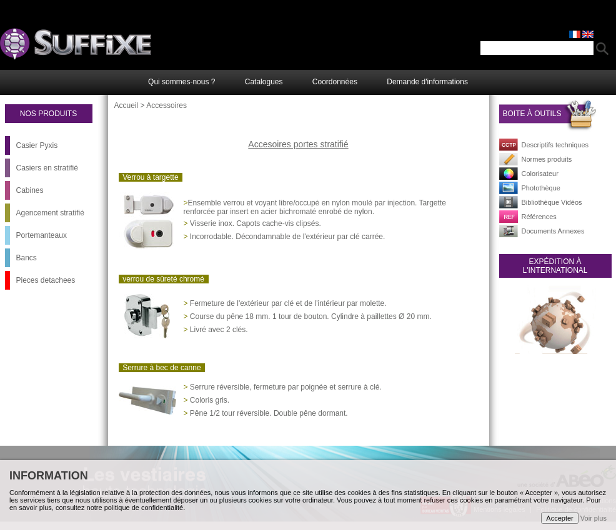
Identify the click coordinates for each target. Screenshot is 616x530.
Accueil (126, 105)
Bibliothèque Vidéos (552, 202)
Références (539, 216)
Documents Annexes (553, 231)
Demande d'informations (427, 81)
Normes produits (547, 159)
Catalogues (264, 81)
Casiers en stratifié (47, 168)
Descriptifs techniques (555, 145)
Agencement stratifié (50, 213)
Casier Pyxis (37, 145)
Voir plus (593, 518)
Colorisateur (540, 173)
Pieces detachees (46, 280)
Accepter (559, 518)
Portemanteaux (41, 235)
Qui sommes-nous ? (181, 81)
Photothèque (541, 188)
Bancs (26, 257)
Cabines (30, 190)
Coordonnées (334, 81)
